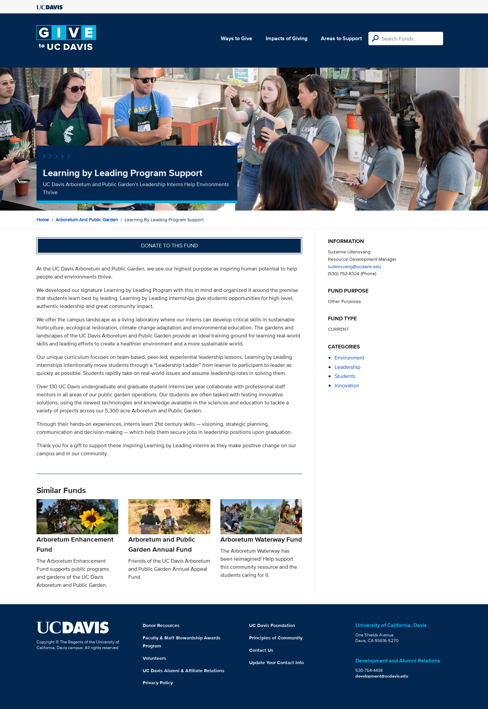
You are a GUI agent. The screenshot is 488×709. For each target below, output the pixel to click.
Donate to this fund (169, 245)
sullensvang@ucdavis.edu (354, 266)
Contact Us (261, 650)
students (345, 376)
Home (43, 219)
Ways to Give (236, 38)
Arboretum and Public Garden (87, 219)
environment (349, 358)
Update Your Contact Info (276, 662)
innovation (347, 385)
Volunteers (154, 658)
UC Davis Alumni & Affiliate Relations (183, 670)
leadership (347, 367)
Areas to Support (341, 38)
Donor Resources (161, 625)
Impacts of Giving (286, 38)
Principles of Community (275, 637)
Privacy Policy (158, 682)
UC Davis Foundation (272, 625)
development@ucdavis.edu (381, 676)
